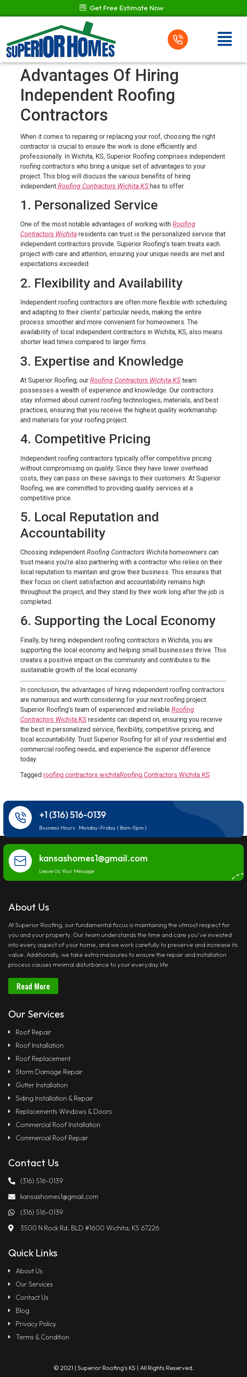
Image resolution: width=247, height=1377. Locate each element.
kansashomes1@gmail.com (93, 858)
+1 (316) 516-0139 (72, 814)
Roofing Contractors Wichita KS (165, 775)
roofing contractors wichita (81, 775)
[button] (122, 7)
